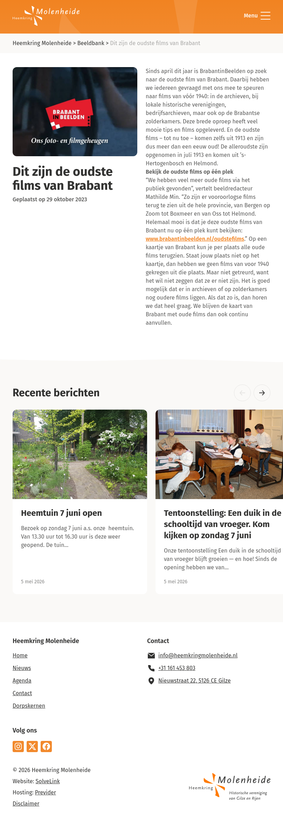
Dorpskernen (29, 705)
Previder (45, 792)
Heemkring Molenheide (42, 43)
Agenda (22, 680)
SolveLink (48, 781)
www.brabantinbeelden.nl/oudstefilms (195, 239)
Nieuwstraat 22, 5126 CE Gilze (194, 680)
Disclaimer (26, 803)
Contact (22, 693)
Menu (257, 16)
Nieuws (22, 668)
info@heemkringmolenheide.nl (197, 655)
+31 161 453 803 (176, 668)
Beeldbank (90, 43)
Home (20, 655)
